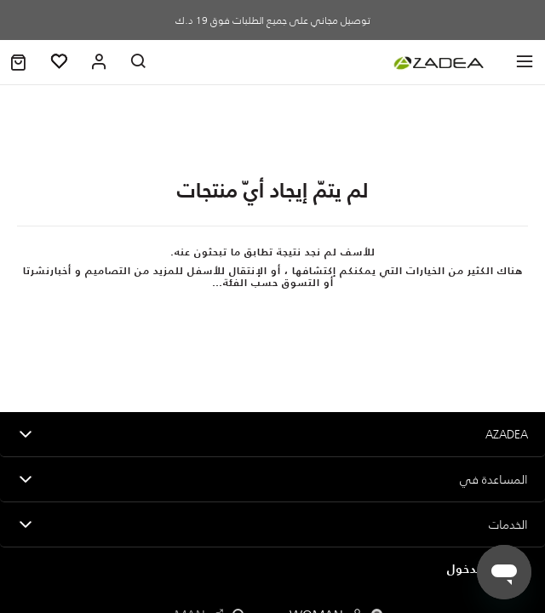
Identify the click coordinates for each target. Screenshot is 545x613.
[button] (18, 62)
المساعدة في (494, 479)
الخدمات (508, 524)
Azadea (506, 434)
